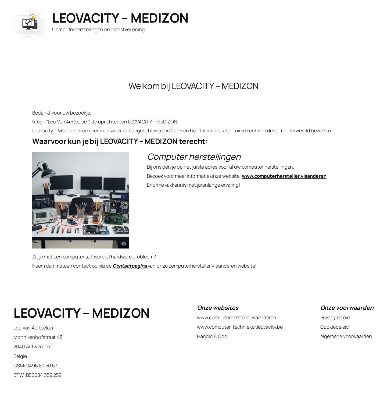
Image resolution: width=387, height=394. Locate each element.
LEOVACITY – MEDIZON (120, 17)
